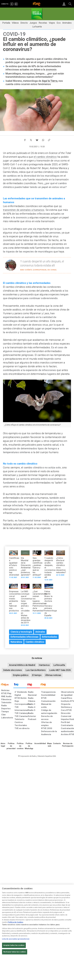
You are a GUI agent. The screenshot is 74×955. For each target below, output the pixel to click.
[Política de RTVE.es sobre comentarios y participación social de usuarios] (67, 744)
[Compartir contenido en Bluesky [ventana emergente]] (37, 139)
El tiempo (36, 675)
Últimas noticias (53, 675)
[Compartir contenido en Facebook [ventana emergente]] (25, 139)
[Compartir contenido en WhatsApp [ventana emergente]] (43, 139)
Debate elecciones (12, 670)
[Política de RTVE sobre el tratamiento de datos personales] (11, 746)
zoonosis (51, 69)
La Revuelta (59, 665)
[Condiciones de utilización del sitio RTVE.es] (3, 744)
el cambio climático (45, 156)
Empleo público (20, 675)
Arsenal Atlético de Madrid (22, 665)
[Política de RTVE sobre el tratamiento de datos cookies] (20, 746)
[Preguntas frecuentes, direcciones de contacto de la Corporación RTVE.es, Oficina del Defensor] (57, 743)
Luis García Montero (36, 670)
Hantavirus (44, 665)
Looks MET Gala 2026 (60, 670)
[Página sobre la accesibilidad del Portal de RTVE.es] (40, 743)
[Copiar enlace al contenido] (49, 139)
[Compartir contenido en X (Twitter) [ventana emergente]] (31, 139)
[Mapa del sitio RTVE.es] (49, 744)
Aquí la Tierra (49, 80)
